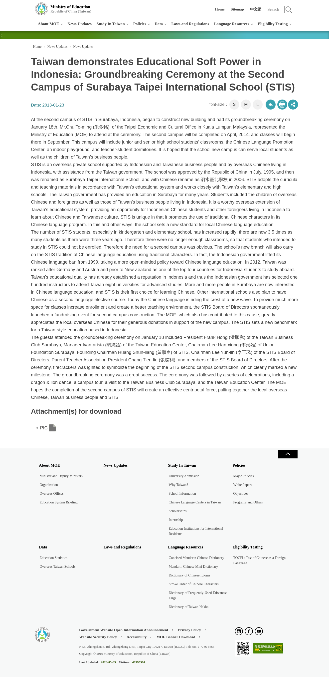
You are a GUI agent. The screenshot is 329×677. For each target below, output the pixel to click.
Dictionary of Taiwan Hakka (188, 607)
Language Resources (231, 24)
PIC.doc (52, 428)
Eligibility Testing (273, 24)
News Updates (79, 24)
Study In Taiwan (111, 24)
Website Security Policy (98, 637)
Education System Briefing (59, 502)
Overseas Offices (52, 493)
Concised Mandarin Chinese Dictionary (196, 558)
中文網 (255, 9)
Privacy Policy (189, 630)
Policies (139, 24)
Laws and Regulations (190, 24)
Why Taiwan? (178, 485)
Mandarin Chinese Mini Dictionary (193, 566)
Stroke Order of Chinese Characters (194, 584)
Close (287, 454)
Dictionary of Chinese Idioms (189, 575)
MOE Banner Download (175, 637)
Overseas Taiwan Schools (57, 566)
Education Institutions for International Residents (196, 531)
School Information (182, 493)
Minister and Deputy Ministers (61, 476)
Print (282, 105)
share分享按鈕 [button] (293, 105)
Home (219, 9)
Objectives (240, 493)
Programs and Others (248, 502)
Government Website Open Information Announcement (123, 630)
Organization (49, 485)
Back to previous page (271, 105)
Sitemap (237, 9)
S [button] (234, 104)
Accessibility (137, 637)
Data (159, 24)
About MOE (48, 24)
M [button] (246, 104)
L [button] (257, 104)
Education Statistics (53, 558)
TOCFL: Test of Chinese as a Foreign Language (259, 560)
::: (30, 6)
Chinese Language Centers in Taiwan (195, 502)
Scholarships (178, 511)
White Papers (242, 485)
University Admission (184, 476)
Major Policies (243, 476)
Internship (176, 520)
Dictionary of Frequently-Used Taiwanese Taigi (198, 595)
